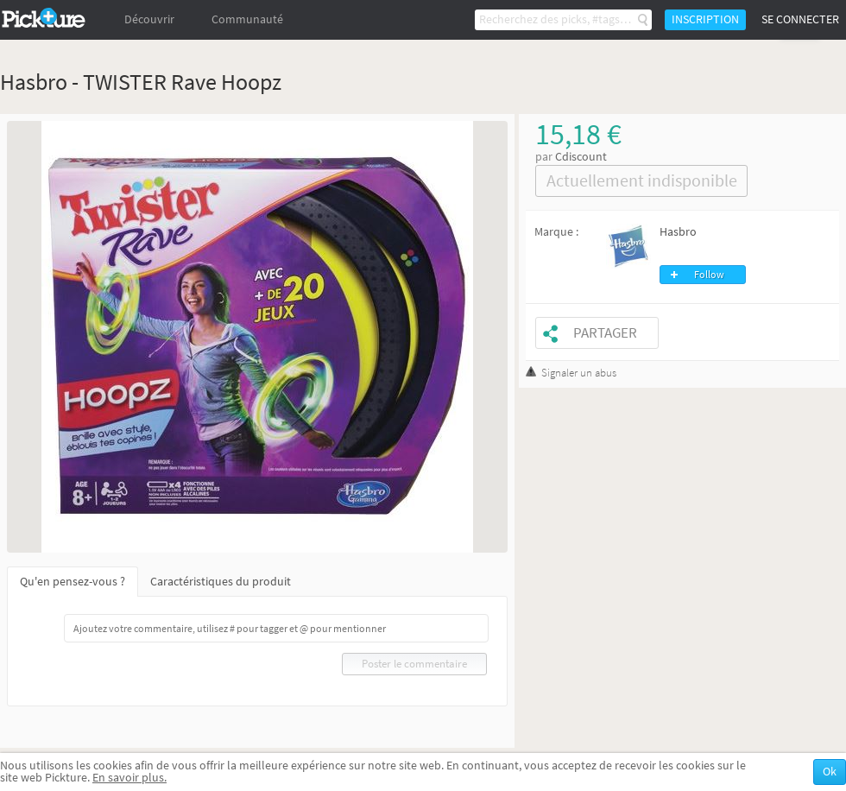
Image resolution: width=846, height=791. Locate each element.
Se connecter (800, 19)
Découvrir (149, 19)
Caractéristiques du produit (220, 581)
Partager (605, 333)
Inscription (705, 19)
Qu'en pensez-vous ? (72, 581)
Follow (709, 275)
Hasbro (678, 232)
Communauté (247, 19)
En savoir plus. (129, 777)
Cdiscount (581, 157)
